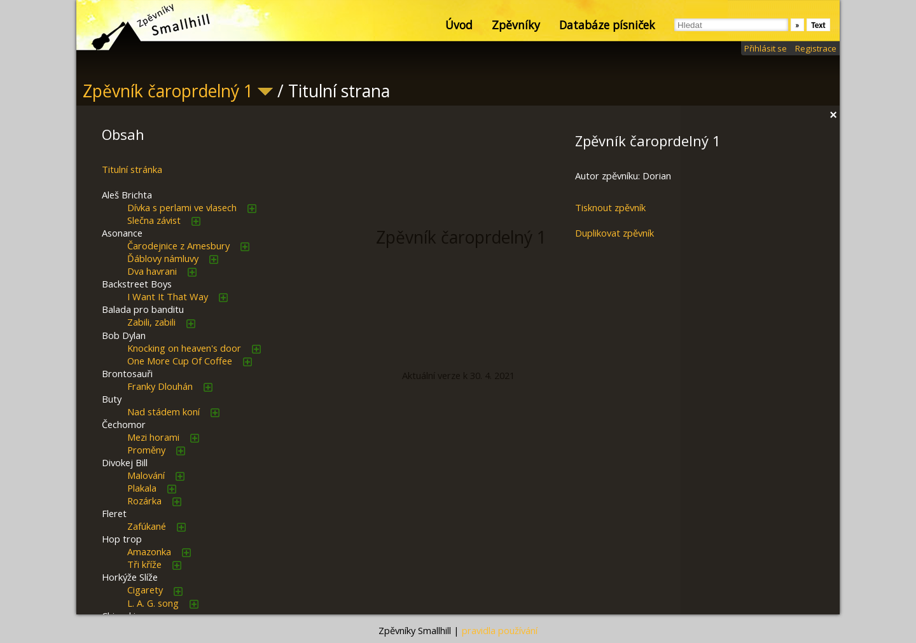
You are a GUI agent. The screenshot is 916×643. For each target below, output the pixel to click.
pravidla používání (500, 630)
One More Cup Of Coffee (179, 360)
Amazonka (149, 551)
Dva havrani (152, 271)
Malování (146, 475)
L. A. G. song (153, 603)
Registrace (815, 48)
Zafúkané (146, 526)
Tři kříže (144, 564)
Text (818, 25)
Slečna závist (154, 220)
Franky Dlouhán (160, 386)
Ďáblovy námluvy (162, 258)
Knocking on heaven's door (184, 348)
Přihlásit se (765, 48)
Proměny (146, 449)
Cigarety (145, 589)
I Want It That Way (167, 296)
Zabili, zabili (151, 321)
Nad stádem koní (163, 411)
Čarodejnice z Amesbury (178, 245)
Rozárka (144, 500)
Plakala (141, 487)
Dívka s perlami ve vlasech (182, 207)
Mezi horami (153, 437)
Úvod (459, 24)
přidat (252, 209)
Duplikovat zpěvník (614, 232)
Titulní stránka (132, 169)
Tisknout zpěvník (610, 207)
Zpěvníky (516, 24)
